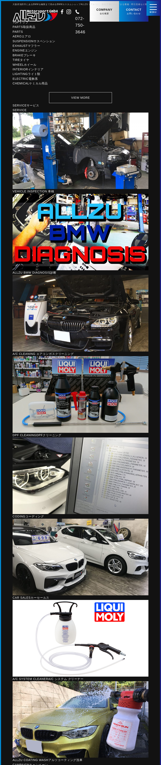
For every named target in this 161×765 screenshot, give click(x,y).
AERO (22, 37)
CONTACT (133, 11)
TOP (21, 23)
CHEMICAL (30, 85)
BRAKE (24, 56)
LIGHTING (26, 75)
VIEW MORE (80, 99)
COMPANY (104, 11)
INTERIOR (28, 70)
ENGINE (25, 52)
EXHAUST (26, 47)
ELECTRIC (25, 80)
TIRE (21, 61)
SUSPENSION (34, 42)
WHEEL (24, 66)
